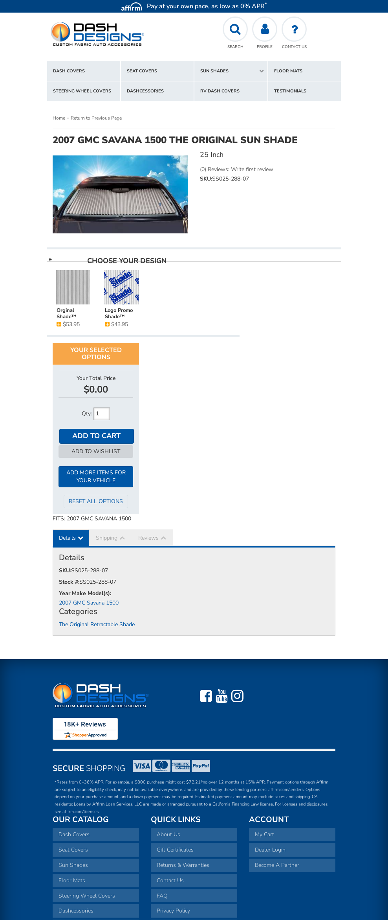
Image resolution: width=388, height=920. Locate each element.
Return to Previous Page (96, 118)
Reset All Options (292, 414)
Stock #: (69, 494)
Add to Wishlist (292, 363)
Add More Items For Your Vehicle (292, 389)
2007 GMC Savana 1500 (89, 515)
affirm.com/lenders (286, 702)
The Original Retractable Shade (97, 537)
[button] (230, 71)
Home (59, 118)
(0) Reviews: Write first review (236, 169)
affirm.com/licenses (80, 724)
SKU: (206, 179)
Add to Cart (293, 348)
